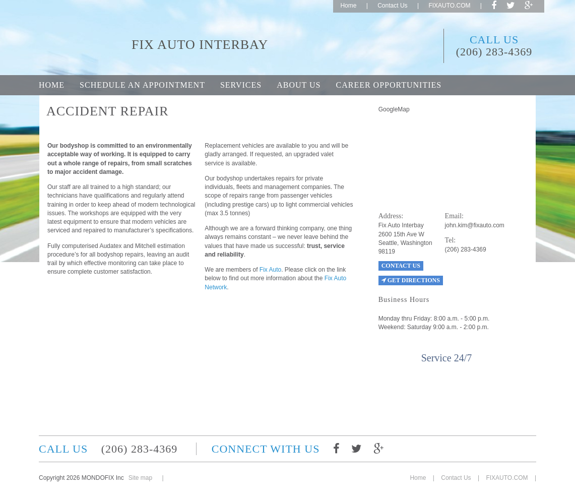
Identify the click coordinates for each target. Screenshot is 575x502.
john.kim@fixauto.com (474, 225)
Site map (140, 477)
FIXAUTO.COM (449, 5)
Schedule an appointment (142, 85)
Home (348, 5)
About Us (299, 85)
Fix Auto (270, 269)
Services (241, 85)
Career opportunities (388, 85)
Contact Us (392, 5)
